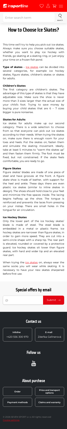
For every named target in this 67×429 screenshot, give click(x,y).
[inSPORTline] (15, 6)
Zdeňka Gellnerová (49, 334)
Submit (53, 300)
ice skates (31, 262)
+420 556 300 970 (17, 334)
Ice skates (32, 67)
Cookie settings (11, 420)
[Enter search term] (29, 17)
